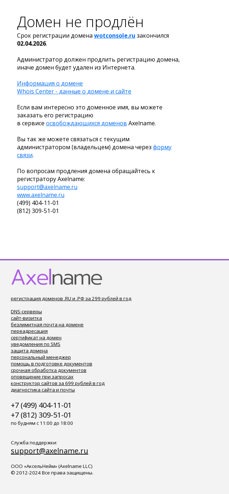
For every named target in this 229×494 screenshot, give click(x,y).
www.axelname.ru (40, 195)
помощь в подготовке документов (51, 363)
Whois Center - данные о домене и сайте (74, 91)
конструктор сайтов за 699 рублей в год (58, 383)
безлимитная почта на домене (47, 324)
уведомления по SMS (35, 344)
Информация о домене (50, 83)
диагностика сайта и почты (43, 389)
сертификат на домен (36, 337)
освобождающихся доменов (86, 123)
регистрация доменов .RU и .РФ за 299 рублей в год (71, 298)
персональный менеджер (41, 357)
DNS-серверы (26, 311)
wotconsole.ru (114, 35)
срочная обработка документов (48, 370)
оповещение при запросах (42, 376)
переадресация (29, 331)
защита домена (29, 350)
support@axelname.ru (47, 187)
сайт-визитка (26, 318)
